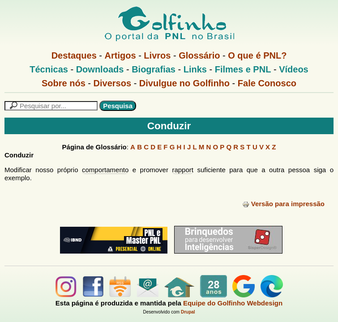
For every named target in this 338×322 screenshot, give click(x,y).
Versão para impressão (283, 204)
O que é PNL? (257, 55)
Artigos (120, 55)
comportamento (105, 170)
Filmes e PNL (243, 69)
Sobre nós (64, 83)
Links (195, 69)
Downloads (100, 69)
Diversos (113, 83)
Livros (157, 55)
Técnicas (49, 69)
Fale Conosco (267, 83)
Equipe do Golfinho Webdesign (232, 303)
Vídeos (293, 69)
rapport (182, 170)
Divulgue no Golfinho (184, 83)
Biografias (153, 69)
